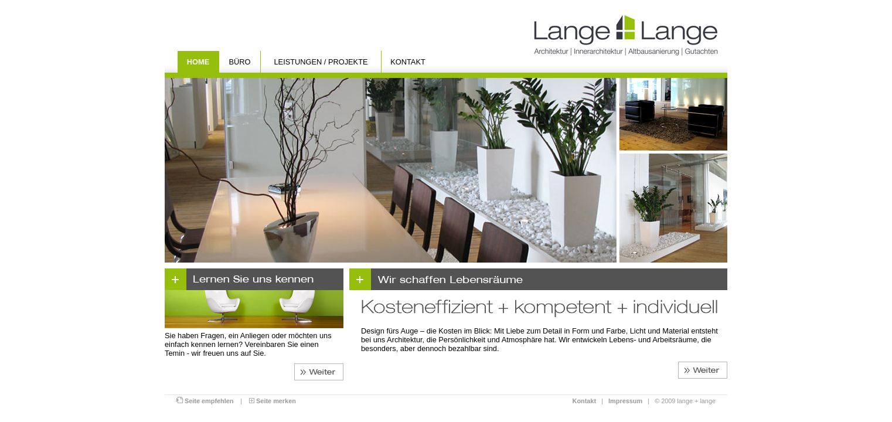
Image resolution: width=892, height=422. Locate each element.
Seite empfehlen (204, 400)
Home (198, 61)
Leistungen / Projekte (321, 61)
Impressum (625, 400)
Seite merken (272, 400)
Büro (240, 61)
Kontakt (407, 61)
